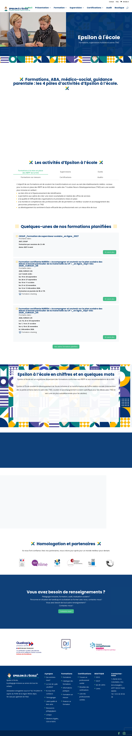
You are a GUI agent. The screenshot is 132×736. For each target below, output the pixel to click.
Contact (111, 2)
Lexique (49, 715)
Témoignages (51, 697)
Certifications (94, 8)
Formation (59, 8)
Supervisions (65, 172)
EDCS (98, 677)
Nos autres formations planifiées (66, 347)
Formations (67, 677)
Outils (100, 172)
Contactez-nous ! (66, 611)
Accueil (28, 8)
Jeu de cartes (100, 685)
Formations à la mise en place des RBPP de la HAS (30, 171)
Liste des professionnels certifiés (84, 697)
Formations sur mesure (31, 177)
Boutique (119, 8)
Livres (98, 689)
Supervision (76, 8)
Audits (100, 177)
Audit (109, 8)
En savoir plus (109, 252)
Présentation (42, 8)
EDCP (98, 681)
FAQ (117, 2)
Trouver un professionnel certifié (84, 680)
